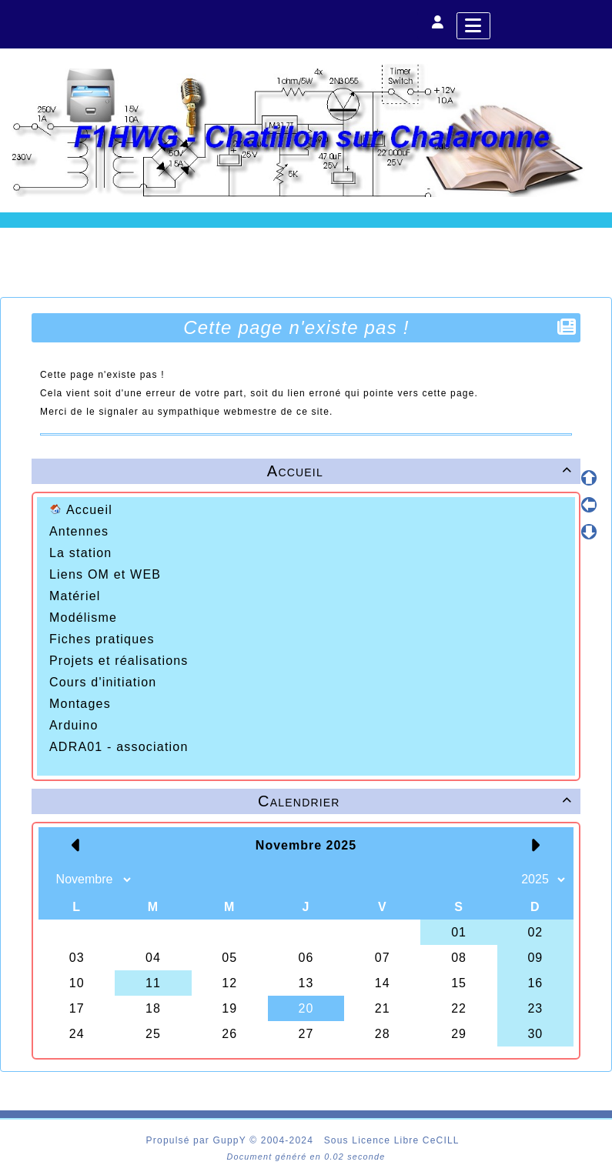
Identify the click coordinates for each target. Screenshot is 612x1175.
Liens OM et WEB (105, 574)
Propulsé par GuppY (198, 1140)
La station (80, 552)
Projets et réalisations (119, 660)
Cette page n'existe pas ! (298, 327)
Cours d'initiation (102, 682)
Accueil (80, 509)
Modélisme (83, 617)
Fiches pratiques (102, 639)
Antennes (79, 531)
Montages (80, 703)
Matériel (75, 596)
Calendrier (417, 801)
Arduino (74, 725)
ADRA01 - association (119, 746)
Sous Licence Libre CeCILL (393, 1140)
